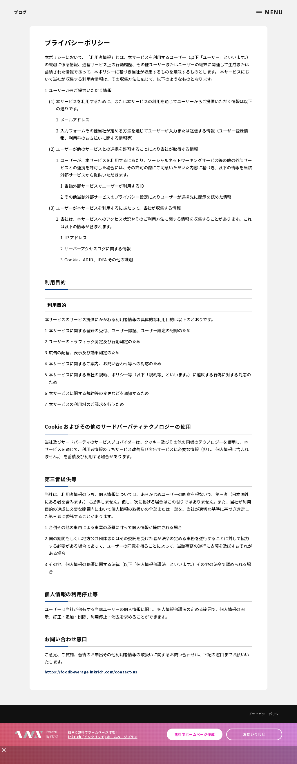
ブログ (20, 12)
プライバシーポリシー (265, 713)
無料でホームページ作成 (195, 734)
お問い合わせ (254, 734)
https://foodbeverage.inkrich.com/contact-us (91, 672)
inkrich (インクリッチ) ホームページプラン (102, 736)
